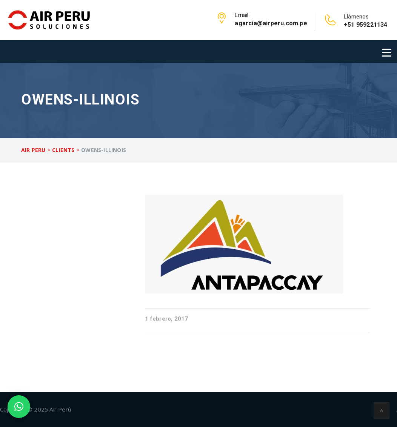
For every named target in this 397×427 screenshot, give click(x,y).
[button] (19, 406)
